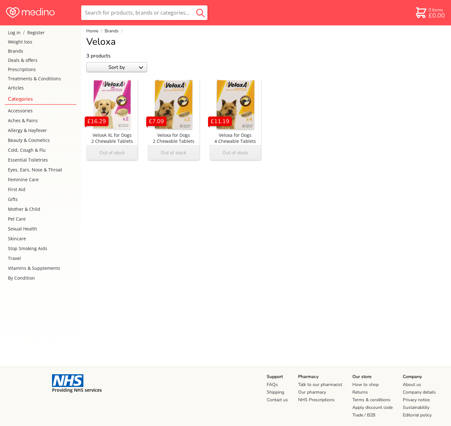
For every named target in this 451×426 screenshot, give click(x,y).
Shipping (275, 392)
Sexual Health (22, 229)
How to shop (365, 385)
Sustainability (416, 407)
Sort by (125, 67)
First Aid (16, 189)
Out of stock (112, 153)
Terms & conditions (371, 400)
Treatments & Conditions (34, 79)
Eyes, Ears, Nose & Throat (35, 170)
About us (412, 385)
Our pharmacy (312, 392)
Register (36, 33)
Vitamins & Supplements (34, 268)
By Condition (21, 278)
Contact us (277, 400)
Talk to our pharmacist (320, 385)
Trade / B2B (363, 415)
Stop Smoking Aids (27, 248)
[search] (144, 12)
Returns (360, 392)
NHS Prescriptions (316, 400)
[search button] (200, 12)
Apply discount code (372, 407)
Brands (15, 51)
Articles (16, 88)
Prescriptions (22, 69)
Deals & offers (22, 60)
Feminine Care (23, 179)
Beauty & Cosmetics (29, 140)
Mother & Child (24, 209)
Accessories (20, 111)
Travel (14, 258)
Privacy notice (416, 400)
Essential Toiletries (28, 160)
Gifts (13, 199)
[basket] (430, 13)
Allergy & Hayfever (27, 130)
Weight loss (20, 42)
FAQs (272, 385)
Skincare (17, 239)
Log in (14, 33)
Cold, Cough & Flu (27, 150)
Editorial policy (417, 415)
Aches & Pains (23, 120)
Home (92, 31)
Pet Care (17, 219)
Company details (419, 392)
